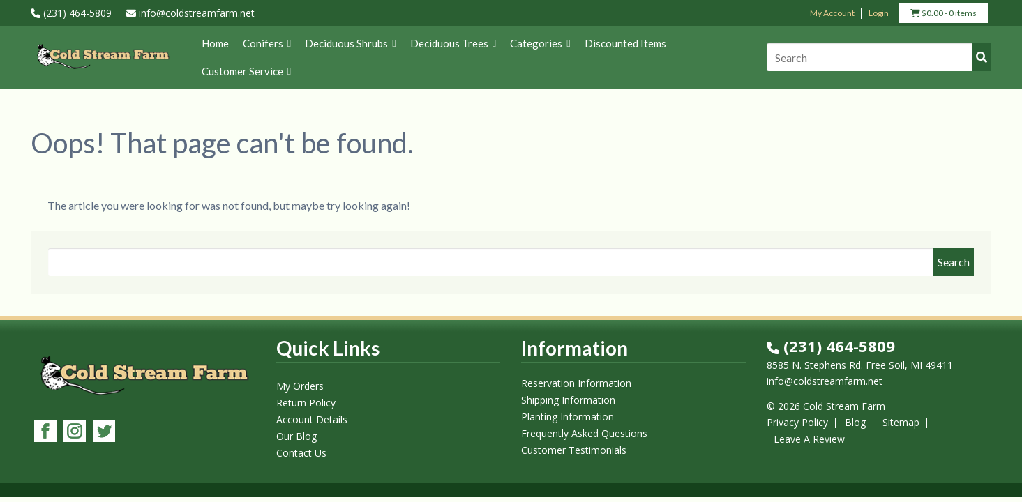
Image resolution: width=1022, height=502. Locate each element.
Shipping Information (568, 399)
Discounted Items (625, 43)
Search (954, 261)
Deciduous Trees (453, 43)
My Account (832, 13)
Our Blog (296, 436)
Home (215, 43)
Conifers (267, 43)
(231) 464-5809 (71, 13)
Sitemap (900, 422)
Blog (855, 422)
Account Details (311, 419)
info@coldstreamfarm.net (190, 13)
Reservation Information (576, 383)
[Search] (879, 57)
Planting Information (567, 416)
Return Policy (306, 402)
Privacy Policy (797, 422)
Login (879, 13)
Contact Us (301, 452)
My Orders (300, 386)
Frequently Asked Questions (584, 433)
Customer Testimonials (573, 450)
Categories (540, 43)
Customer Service (246, 71)
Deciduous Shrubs (350, 43)
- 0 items (943, 14)
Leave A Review (809, 439)
